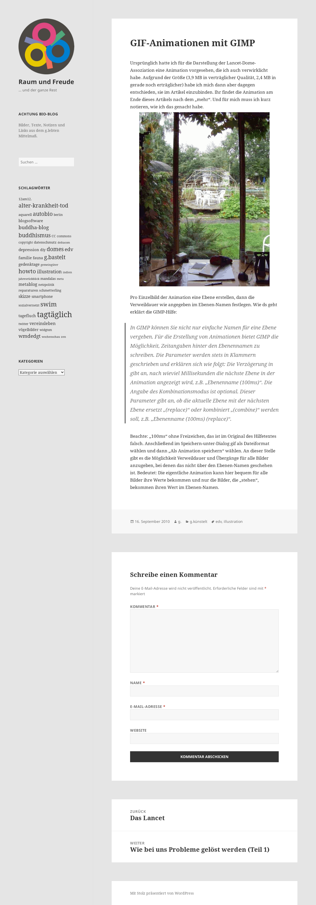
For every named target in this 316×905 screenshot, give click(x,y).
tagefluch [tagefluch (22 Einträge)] (27, 315)
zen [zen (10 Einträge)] (63, 337)
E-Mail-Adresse (148, 706)
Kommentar (144, 606)
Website (138, 730)
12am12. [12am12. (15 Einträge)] (25, 199)
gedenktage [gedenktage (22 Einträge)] (29, 264)
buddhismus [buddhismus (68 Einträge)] (35, 235)
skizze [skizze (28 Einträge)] (25, 296)
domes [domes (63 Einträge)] (55, 249)
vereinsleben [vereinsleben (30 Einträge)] (42, 323)
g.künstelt (198, 521)
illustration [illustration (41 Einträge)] (49, 271)
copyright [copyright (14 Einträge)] (26, 242)
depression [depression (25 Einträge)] (29, 249)
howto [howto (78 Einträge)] (27, 271)
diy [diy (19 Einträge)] (43, 249)
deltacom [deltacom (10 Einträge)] (64, 242)
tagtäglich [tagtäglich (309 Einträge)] (54, 314)
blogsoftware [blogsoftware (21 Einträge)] (31, 220)
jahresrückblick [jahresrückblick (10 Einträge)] (29, 279)
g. (179, 521)
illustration (233, 521)
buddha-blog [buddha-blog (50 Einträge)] (34, 227)
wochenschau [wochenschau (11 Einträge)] (51, 337)
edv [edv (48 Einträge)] (69, 249)
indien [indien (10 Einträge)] (67, 272)
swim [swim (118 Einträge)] (48, 304)
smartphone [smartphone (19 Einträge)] (42, 296)
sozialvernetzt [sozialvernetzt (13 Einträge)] (29, 305)
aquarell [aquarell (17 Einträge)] (25, 214)
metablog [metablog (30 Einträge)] (28, 284)
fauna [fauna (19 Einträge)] (38, 257)
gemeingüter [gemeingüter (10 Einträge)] (49, 265)
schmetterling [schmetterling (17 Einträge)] (50, 290)
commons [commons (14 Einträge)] (64, 236)
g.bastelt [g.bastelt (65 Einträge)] (54, 257)
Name (137, 682)
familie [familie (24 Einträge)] (25, 257)
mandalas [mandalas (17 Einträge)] (48, 278)
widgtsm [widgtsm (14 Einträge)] (46, 330)
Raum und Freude (46, 81)
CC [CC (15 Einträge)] (54, 236)
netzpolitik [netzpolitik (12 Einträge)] (46, 285)
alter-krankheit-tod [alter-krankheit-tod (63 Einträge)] (43, 205)
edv (219, 521)
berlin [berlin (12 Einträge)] (58, 215)
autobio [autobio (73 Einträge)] (43, 213)
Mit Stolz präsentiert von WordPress (162, 893)
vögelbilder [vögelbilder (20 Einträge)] (29, 329)
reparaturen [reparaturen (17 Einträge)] (28, 290)
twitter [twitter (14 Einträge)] (23, 324)
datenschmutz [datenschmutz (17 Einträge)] (45, 242)
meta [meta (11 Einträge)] (60, 279)
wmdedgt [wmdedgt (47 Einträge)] (30, 336)
